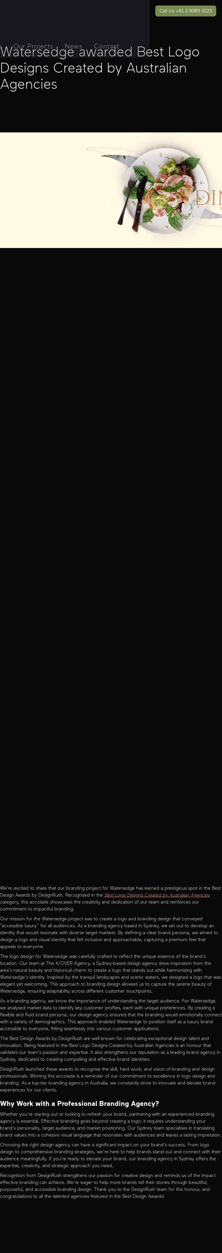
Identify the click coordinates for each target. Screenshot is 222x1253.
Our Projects (33, 46)
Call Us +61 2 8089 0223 (186, 11)
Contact (106, 46)
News (73, 46)
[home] (33, 4)
